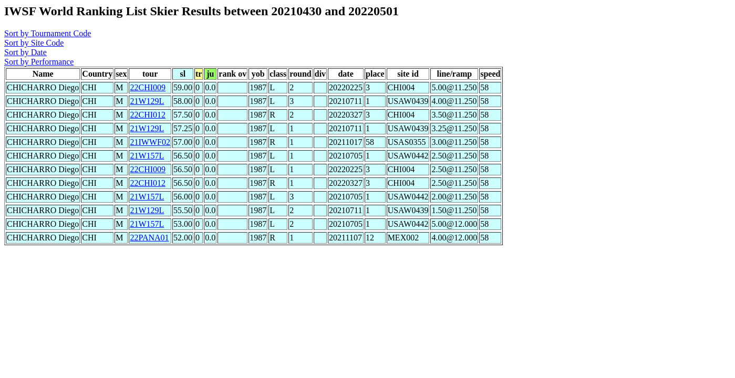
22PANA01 (149, 237)
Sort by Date (25, 52)
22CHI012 (147, 114)
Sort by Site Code (34, 42)
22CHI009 (147, 87)
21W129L (147, 101)
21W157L (147, 155)
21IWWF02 (150, 142)
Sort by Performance (39, 61)
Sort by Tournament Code (47, 33)
